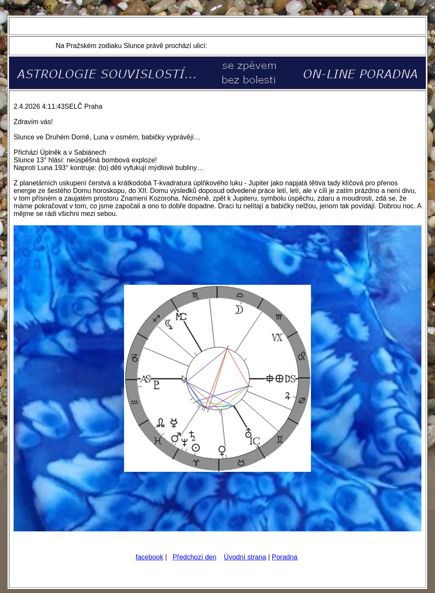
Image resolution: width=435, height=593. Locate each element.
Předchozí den (194, 557)
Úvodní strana (245, 557)
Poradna (285, 557)
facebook (149, 557)
